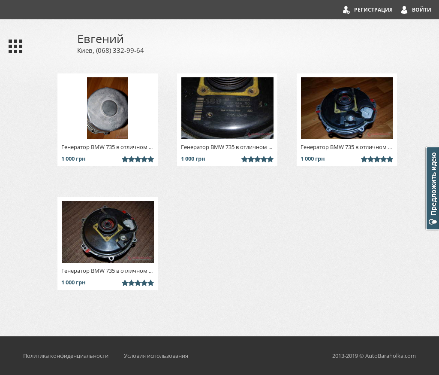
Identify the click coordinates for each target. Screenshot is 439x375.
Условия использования (156, 356)
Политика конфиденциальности (65, 356)
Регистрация (373, 9)
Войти (421, 9)
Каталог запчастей (13, 46)
